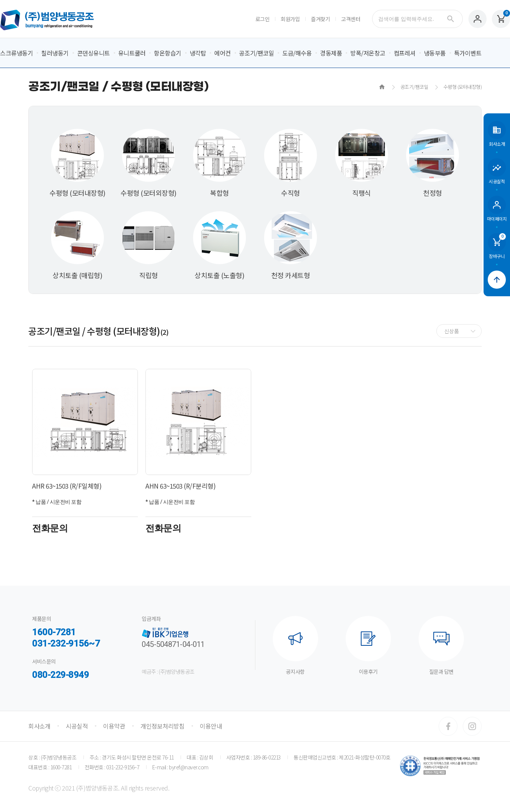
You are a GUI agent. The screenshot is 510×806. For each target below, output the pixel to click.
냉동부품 (435, 52)
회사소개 (39, 725)
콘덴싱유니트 (93, 52)
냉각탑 (198, 52)
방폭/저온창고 (367, 52)
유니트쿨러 (132, 52)
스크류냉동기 (16, 52)
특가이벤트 (468, 52)
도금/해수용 (297, 52)
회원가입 (290, 19)
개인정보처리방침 (162, 725)
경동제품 (331, 52)
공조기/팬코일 (256, 52)
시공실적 (77, 725)
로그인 (262, 19)
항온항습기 (167, 52)
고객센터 (350, 19)
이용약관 (114, 725)
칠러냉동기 (55, 52)
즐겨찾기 (320, 19)
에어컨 (222, 52)
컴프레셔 (405, 52)
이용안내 (211, 725)
